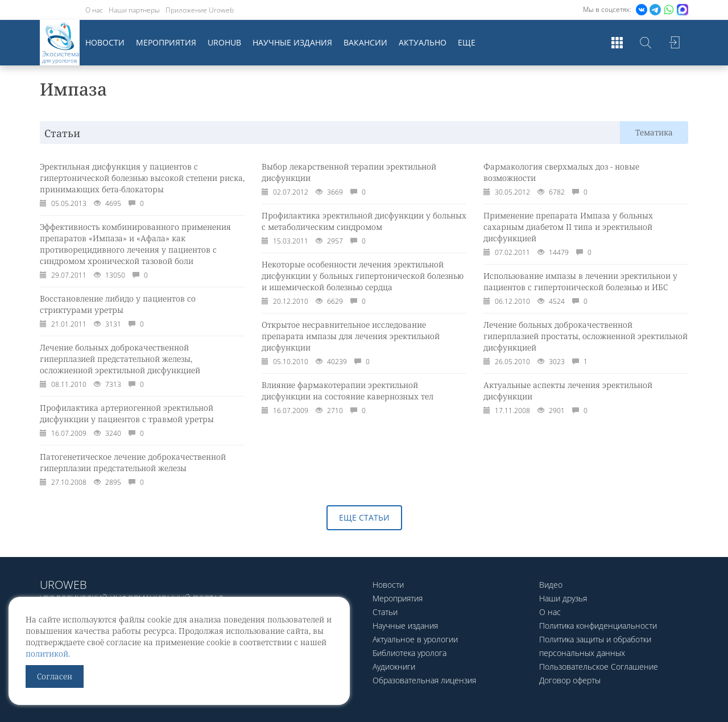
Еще (466, 42)
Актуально (422, 42)
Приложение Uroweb (200, 10)
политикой (47, 653)
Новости (105, 42)
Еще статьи (364, 517)
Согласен (54, 676)
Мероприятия (166, 42)
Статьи (385, 612)
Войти (674, 42)
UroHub (224, 42)
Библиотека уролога (409, 652)
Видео (550, 584)
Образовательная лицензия (424, 680)
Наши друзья (563, 598)
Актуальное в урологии (415, 639)
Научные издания (292, 42)
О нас (94, 10)
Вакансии (365, 42)
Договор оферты (570, 680)
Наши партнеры (134, 10)
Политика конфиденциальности (598, 625)
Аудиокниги (394, 666)
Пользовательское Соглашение (598, 666)
